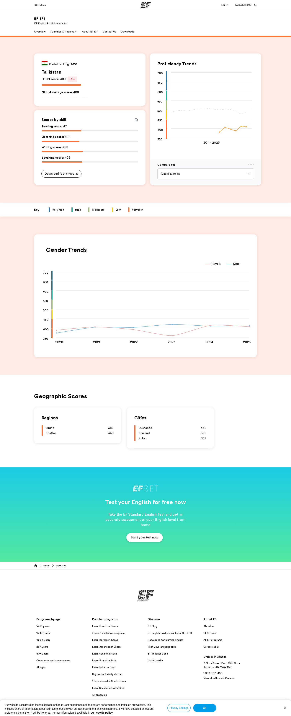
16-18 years (43, 632)
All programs (99, 694)
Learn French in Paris (104, 660)
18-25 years (43, 639)
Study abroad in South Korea (109, 681)
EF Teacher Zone (158, 653)
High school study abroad (107, 674)
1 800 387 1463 (212, 673)
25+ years (42, 646)
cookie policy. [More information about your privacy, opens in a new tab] (104, 712)
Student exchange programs (108, 632)
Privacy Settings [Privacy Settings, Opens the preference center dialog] (179, 707)
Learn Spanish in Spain (104, 653)
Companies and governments (53, 660)
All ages (41, 667)
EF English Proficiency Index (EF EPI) (170, 632)
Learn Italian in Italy (103, 667)
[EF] (145, 5)
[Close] (285, 708)
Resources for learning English (165, 639)
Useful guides (156, 660)
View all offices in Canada (218, 678)
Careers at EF (211, 646)
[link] (51, 20)
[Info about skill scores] (136, 120)
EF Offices (210, 632)
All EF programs (212, 639)
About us (208, 626)
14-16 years (43, 626)
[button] (40, 5)
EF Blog (152, 626)
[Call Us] (245, 5)
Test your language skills (162, 646)
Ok (204, 707)
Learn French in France (105, 626)
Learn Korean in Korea (105, 639)
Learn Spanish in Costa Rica (108, 687)
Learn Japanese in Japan (106, 646)
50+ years (42, 653)
